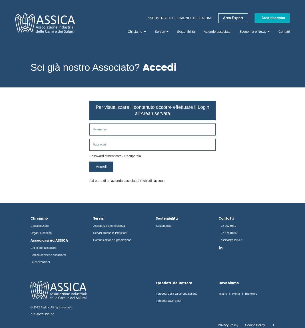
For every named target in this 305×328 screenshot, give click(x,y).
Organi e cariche (41, 233)
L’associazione (39, 226)
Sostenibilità (186, 31)
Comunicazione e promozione (112, 240)
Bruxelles (251, 294)
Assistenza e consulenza (109, 226)
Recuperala (132, 156)
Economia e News (254, 31)
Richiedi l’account (153, 181)
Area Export (233, 18)
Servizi (161, 31)
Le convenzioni (40, 262)
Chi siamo (137, 31)
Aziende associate (217, 31)
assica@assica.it (231, 240)
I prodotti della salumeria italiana (176, 294)
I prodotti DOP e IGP (169, 301)
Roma (236, 294)
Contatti (284, 31)
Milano (223, 294)
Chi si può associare (43, 248)
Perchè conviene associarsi (48, 255)
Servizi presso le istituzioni (110, 233)
